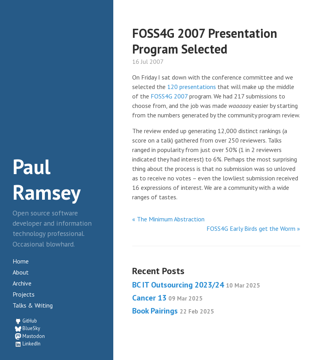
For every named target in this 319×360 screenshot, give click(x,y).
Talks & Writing (33, 305)
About (21, 272)
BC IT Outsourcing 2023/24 (196, 285)
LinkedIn (31, 343)
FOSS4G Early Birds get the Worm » (253, 228)
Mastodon (33, 336)
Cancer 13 (167, 298)
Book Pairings (173, 311)
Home (21, 261)
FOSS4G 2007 (169, 96)
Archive (22, 283)
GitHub (29, 320)
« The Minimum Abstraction (168, 219)
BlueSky (31, 328)
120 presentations (191, 87)
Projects (24, 294)
